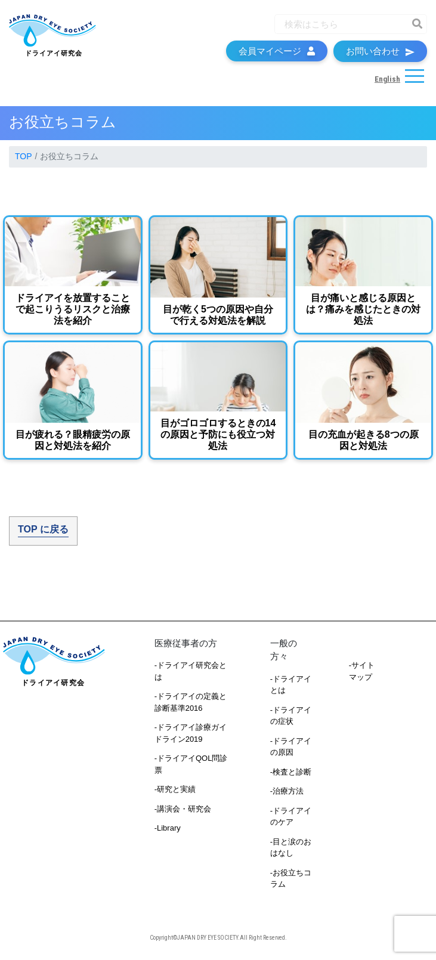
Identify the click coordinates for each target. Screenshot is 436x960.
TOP (23, 156)
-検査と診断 (290, 771)
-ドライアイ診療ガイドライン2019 (190, 733)
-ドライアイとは (290, 684)
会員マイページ (277, 51)
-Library (167, 827)
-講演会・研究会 (182, 808)
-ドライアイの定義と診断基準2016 (190, 702)
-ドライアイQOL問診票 (191, 764)
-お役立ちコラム (290, 878)
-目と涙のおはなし (290, 847)
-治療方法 (287, 790)
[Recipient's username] (340, 24)
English (387, 79)
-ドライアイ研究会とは (190, 671)
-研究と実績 (175, 789)
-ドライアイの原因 (290, 746)
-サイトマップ (362, 671)
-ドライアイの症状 (290, 715)
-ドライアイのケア (290, 816)
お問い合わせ (380, 51)
